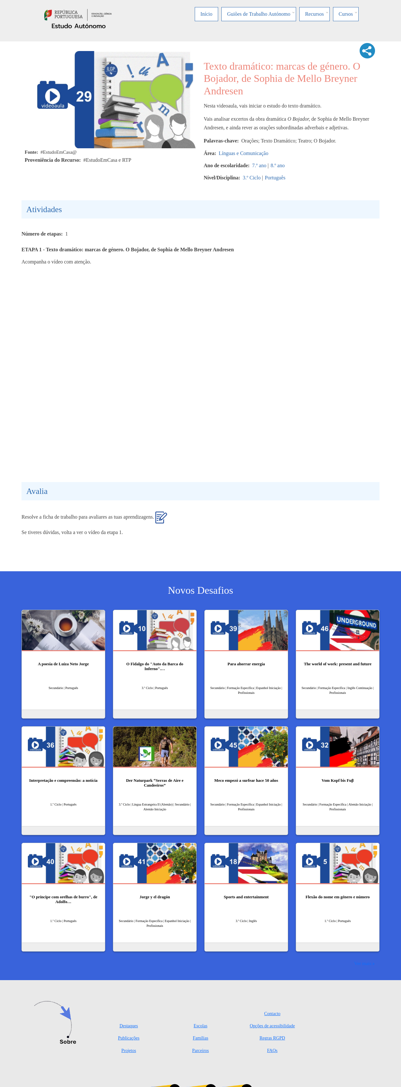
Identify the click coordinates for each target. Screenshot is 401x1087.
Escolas (201, 1025)
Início (206, 14)
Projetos (128, 1050)
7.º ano (259, 165)
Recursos (314, 14)
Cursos (346, 14)
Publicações (129, 1038)
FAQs (272, 1050)
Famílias (200, 1038)
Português (275, 177)
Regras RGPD (272, 1038)
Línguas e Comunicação (244, 153)
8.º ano (277, 165)
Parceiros (200, 1050)
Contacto (272, 1013)
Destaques (128, 1025)
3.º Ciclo (252, 177)
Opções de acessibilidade (272, 1025)
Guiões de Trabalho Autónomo (258, 14)
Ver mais (362, 963)
